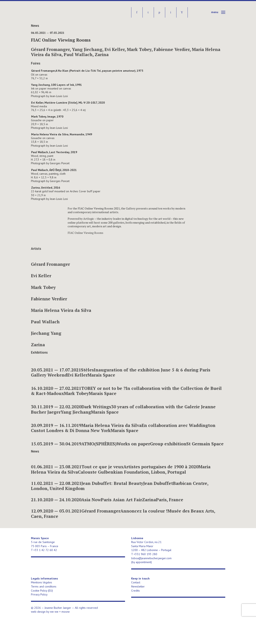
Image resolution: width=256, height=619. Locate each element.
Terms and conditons (43, 586)
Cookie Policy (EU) (42, 590)
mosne (65, 611)
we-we (54, 611)
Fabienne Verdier (172, 49)
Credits (135, 590)
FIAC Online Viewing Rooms (85, 233)
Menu (214, 12)
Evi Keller (115, 49)
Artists (36, 248)
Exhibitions (39, 352)
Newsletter (138, 586)
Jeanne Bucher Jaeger (62, 12)
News (35, 25)
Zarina (102, 54)
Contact (135, 582)
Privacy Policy (39, 594)
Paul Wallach (78, 54)
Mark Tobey (139, 49)
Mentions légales (41, 582)
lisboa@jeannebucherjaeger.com (151, 558)
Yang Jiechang (87, 49)
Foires (35, 63)
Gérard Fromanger (50, 49)
